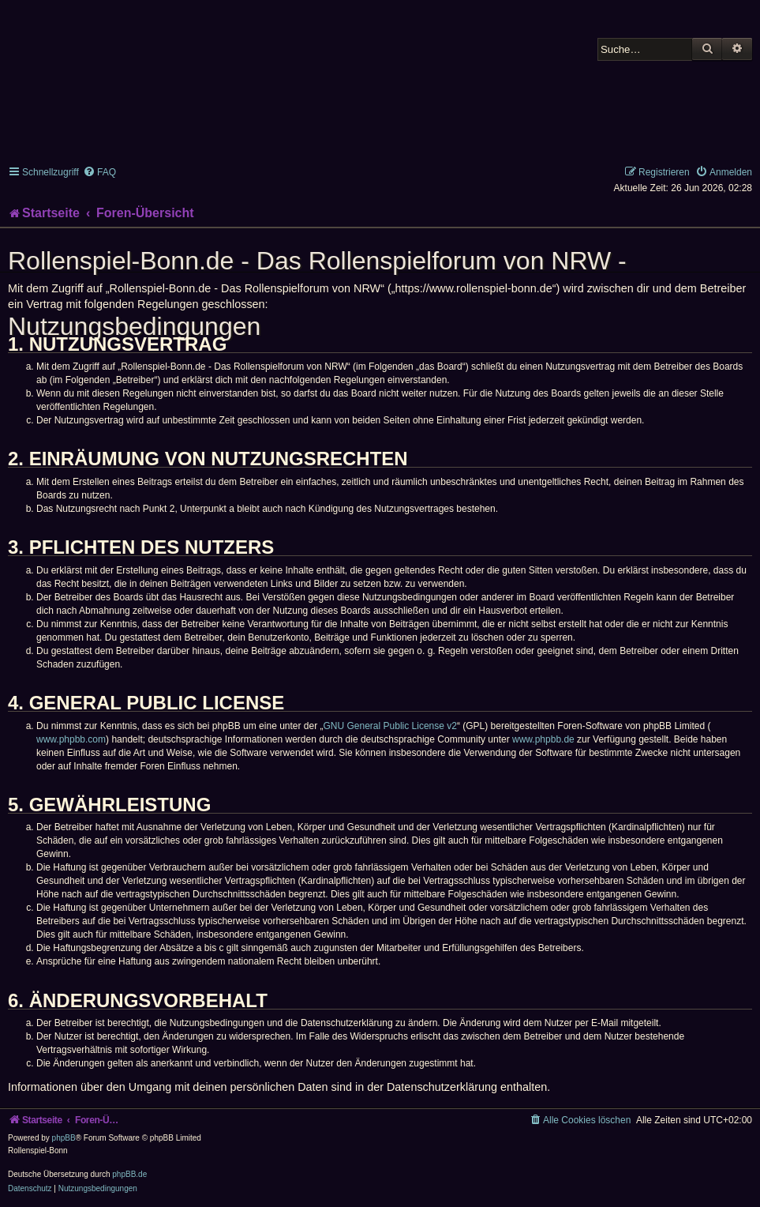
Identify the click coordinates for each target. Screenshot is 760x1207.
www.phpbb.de (543, 739)
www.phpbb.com (71, 739)
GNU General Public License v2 (390, 725)
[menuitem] (99, 172)
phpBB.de (129, 1174)
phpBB (64, 1138)
